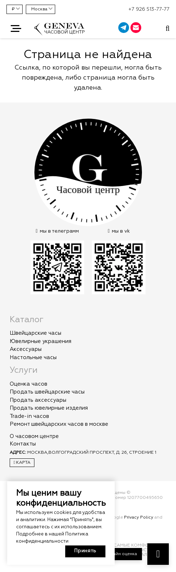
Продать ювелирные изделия (49, 408)
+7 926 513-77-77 (149, 9)
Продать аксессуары (38, 400)
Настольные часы (33, 357)
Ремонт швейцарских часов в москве (59, 424)
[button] (15, 28)
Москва (39, 9)
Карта (22, 462)
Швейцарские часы (35, 333)
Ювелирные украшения (40, 341)
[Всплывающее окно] (168, 28)
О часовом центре (34, 436)
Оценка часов (28, 384)
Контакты (23, 444)
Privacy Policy (138, 517)
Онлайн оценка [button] (120, 554)
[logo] (59, 32)
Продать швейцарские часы (47, 392)
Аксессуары (26, 349)
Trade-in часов (29, 416)
